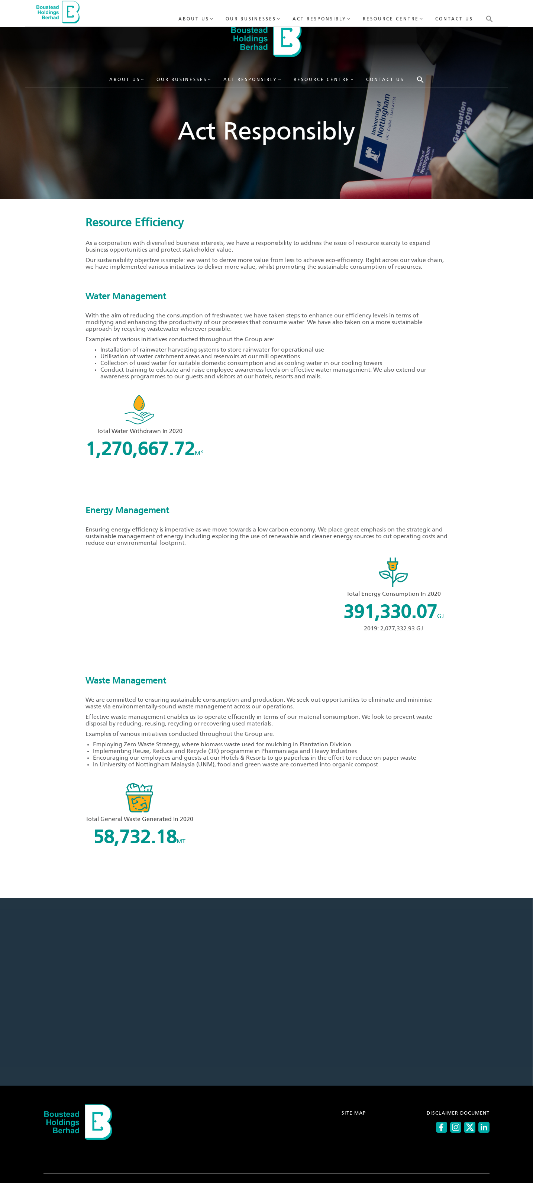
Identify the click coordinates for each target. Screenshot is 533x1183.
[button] (420, 79)
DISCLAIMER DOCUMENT (458, 1113)
